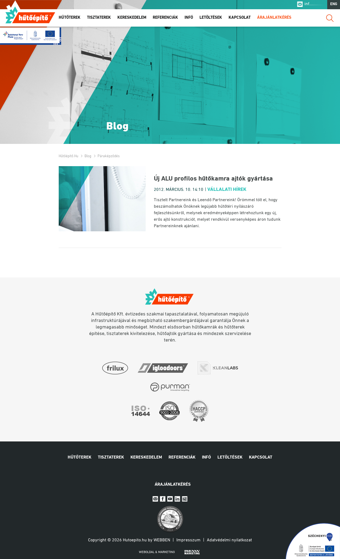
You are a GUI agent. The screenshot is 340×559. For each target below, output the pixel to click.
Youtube (170, 499)
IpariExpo (185, 499)
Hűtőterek (69, 19)
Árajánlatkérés (274, 19)
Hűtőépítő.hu (30, 15)
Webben (162, 540)
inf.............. (314, 5)
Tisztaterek (99, 19)
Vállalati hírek (227, 189)
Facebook (163, 499)
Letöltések (210, 19)
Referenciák (165, 19)
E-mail (155, 499)
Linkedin (177, 499)
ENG (333, 5)
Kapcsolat (240, 19)
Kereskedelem (131, 19)
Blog (88, 156)
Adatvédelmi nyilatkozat (229, 540)
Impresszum (188, 540)
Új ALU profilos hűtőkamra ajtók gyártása (213, 179)
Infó (189, 19)
